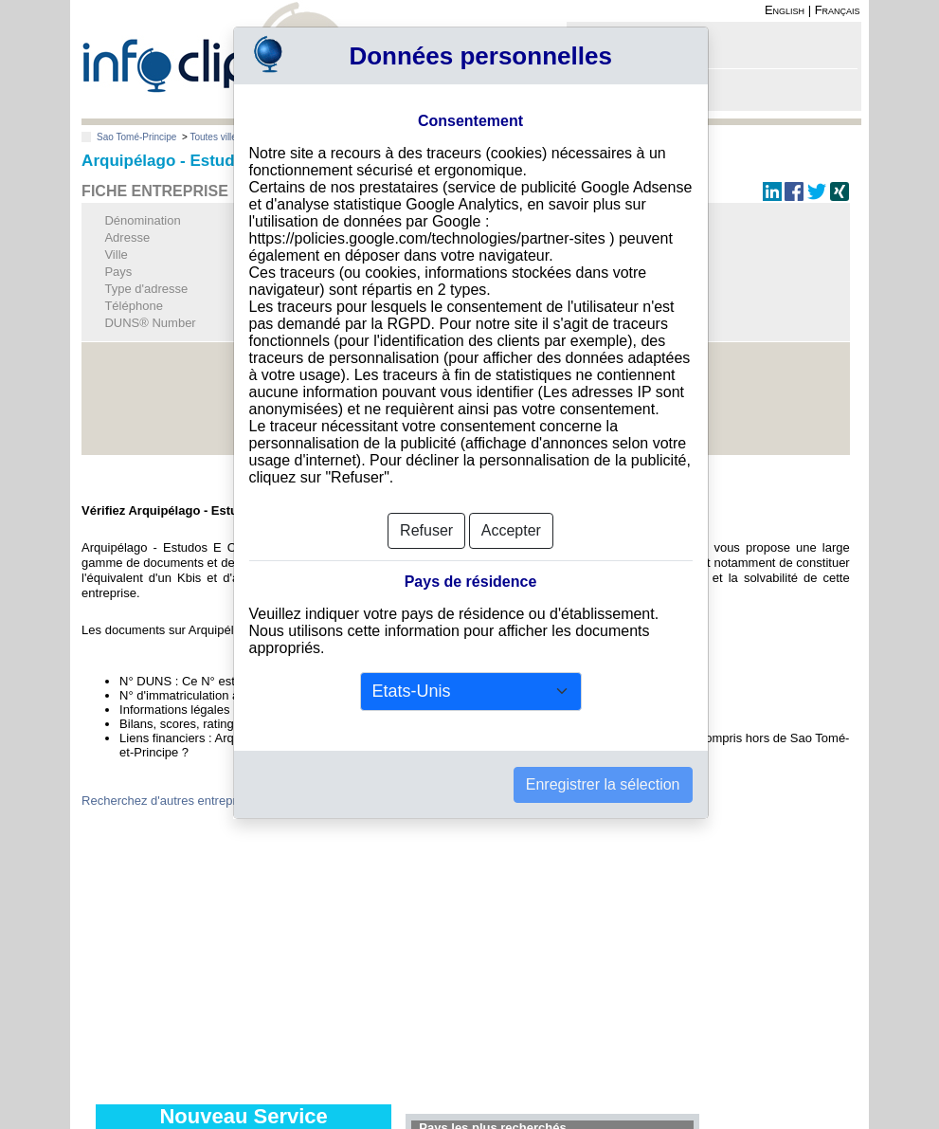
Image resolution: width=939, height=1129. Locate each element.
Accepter (511, 530)
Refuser (426, 530)
